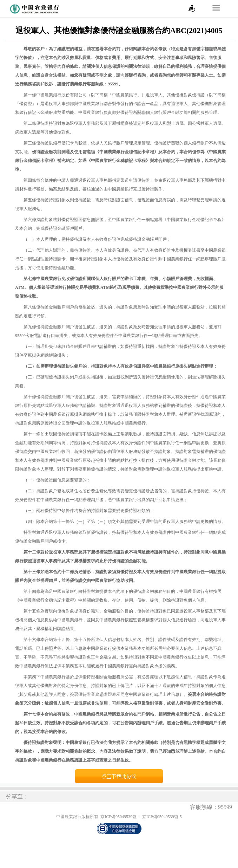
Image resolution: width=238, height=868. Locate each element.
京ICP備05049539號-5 (162, 816)
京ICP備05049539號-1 (120, 816)
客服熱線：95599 (211, 807)
